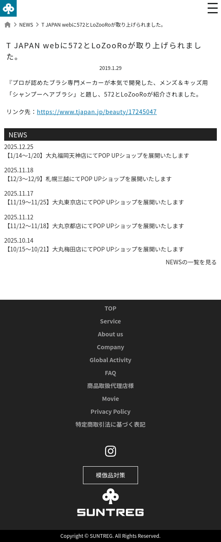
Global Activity (110, 360)
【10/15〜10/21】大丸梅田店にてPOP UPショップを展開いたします (94, 249)
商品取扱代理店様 (110, 385)
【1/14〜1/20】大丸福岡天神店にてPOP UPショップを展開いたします (96, 155)
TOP (110, 308)
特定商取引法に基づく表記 (110, 424)
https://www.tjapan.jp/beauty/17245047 (97, 111)
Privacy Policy (110, 411)
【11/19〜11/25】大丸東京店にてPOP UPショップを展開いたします (94, 202)
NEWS (26, 24)
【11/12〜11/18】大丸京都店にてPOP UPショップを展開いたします (94, 225)
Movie (110, 398)
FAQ (110, 372)
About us (110, 334)
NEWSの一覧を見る (191, 262)
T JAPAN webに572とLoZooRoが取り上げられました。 (103, 24)
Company (110, 347)
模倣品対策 (110, 475)
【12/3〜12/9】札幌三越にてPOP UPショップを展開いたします (88, 178)
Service (110, 321)
